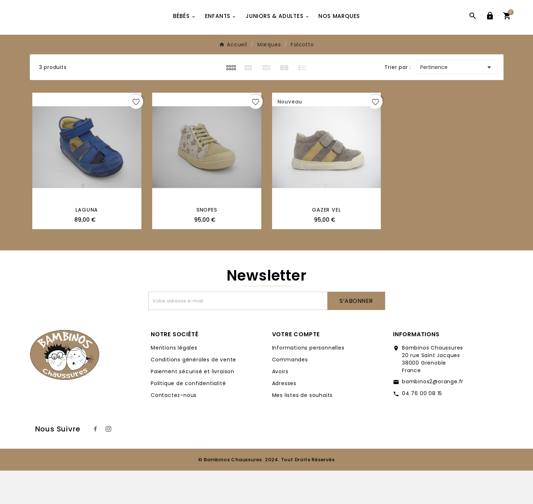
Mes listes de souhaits (302, 428)
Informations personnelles (308, 381)
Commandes (290, 393)
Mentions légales (174, 381)
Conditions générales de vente (193, 393)
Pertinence (457, 100)
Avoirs (280, 404)
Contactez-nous (174, 428)
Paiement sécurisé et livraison (192, 404)
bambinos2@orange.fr (432, 415)
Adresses (284, 416)
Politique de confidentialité (188, 416)
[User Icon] (490, 33)
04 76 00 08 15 (422, 426)
